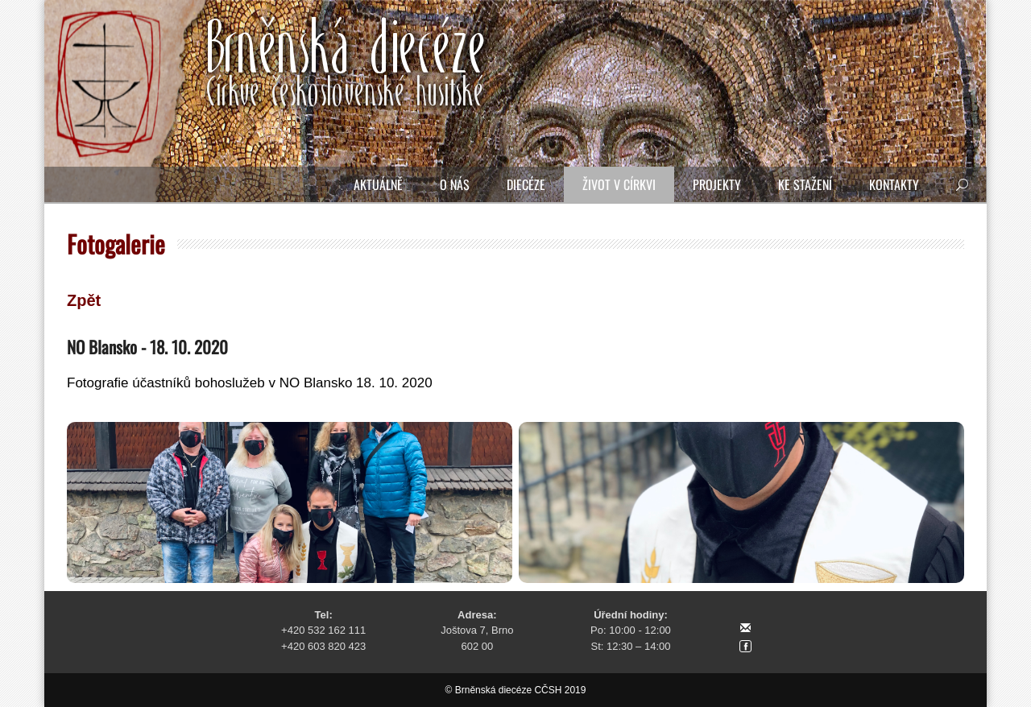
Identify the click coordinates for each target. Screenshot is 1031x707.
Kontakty (894, 184)
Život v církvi (619, 184)
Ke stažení (805, 184)
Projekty (717, 184)
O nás (455, 184)
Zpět (84, 300)
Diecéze (526, 184)
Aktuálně (378, 184)
